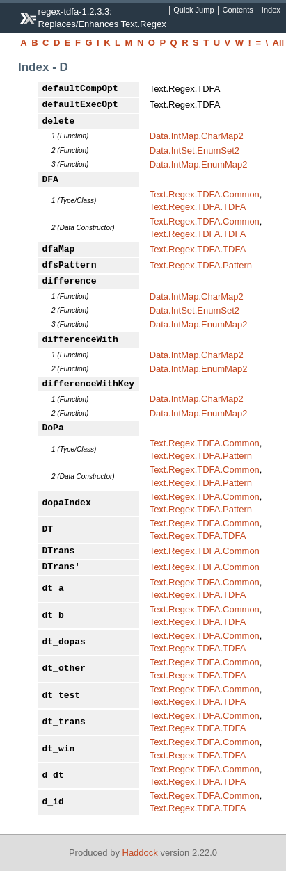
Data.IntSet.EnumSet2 (194, 150)
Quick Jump (193, 10)
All (279, 43)
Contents (238, 10)
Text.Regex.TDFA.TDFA (198, 207)
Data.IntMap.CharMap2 (197, 136)
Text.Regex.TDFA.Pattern (201, 265)
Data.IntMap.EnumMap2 (199, 164)
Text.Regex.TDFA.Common (205, 194)
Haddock (140, 852)
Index (271, 10)
